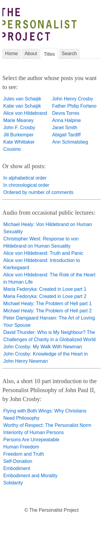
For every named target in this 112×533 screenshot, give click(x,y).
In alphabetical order (25, 177)
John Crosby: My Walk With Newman (42, 346)
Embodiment (16, 468)
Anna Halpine (66, 120)
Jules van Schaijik (22, 98)
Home (11, 53)
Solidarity (13, 482)
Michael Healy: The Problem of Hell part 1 (47, 303)
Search (69, 53)
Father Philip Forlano (74, 106)
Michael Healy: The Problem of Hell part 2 (47, 310)
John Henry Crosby (72, 98)
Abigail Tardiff (66, 134)
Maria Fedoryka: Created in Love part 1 (44, 289)
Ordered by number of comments (38, 192)
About (30, 53)
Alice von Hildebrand (25, 113)
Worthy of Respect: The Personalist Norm (47, 425)
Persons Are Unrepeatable (31, 439)
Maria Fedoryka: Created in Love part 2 (44, 296)
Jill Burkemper (18, 134)
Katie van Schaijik (22, 106)
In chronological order (26, 185)
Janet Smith (64, 127)
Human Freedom (21, 446)
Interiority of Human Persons (33, 432)
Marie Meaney (18, 120)
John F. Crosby (19, 127)
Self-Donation (17, 461)
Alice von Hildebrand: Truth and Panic (43, 253)
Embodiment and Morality (30, 475)
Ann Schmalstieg (70, 141)
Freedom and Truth (23, 454)
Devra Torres (65, 113)
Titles (49, 54)
